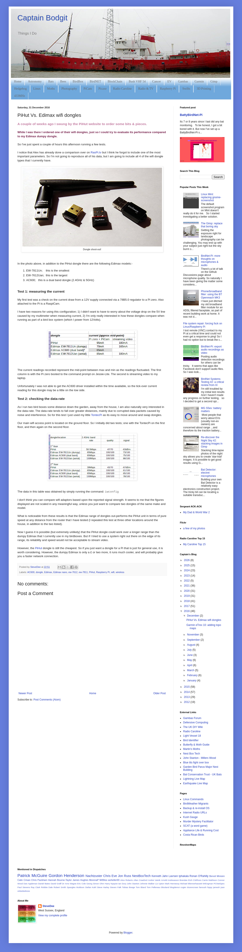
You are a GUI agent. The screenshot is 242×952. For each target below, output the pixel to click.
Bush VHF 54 (137, 81)
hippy (209, 887)
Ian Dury (122, 883)
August (191, 644)
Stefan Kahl (90, 887)
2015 (187, 686)
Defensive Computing (195, 722)
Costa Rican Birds (193, 834)
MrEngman (208, 883)
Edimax (48, 572)
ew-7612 (72, 572)
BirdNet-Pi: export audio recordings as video (212, 349)
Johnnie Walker (147, 883)
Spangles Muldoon (75, 887)
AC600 (30, 572)
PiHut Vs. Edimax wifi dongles (203, 620)
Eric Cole (81, 883)
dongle (39, 572)
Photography (69, 88)
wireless (120, 572)
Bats (51, 81)
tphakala (184, 876)
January (192, 680)
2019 (187, 595)
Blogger (127, 932)
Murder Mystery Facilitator (198, 821)
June (190, 655)
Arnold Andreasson (170, 880)
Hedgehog (20, 88)
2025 (187, 565)
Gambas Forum (192, 718)
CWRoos (197, 880)
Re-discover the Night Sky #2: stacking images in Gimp (212, 442)
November (193, 634)
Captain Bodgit (42, 17)
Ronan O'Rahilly (198, 876)
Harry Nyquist (111, 883)
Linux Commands (193, 799)
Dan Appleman (30, 883)
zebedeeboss (23, 891)
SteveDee (48, 906)
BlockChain (115, 81)
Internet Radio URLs (195, 812)
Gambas (183, 81)
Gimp (213, 81)
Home (17, 81)
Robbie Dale (47, 887)
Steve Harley (103, 887)
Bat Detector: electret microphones (208, 473)
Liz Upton (159, 883)
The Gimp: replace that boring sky (212, 225)
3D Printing (204, 88)
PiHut (38, 548)
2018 (187, 601)
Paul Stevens (23, 887)
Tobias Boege (128, 887)
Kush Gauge (190, 817)
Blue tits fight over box (196, 762)
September (194, 639)
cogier (183, 887)
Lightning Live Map (194, 778)
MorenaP (94, 880)
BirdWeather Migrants (195, 803)
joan (223, 887)
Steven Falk (115, 887)
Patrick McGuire (32, 875)
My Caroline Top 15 (194, 544)
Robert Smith (60, 887)
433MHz (19, 95)
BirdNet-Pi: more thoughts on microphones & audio (210, 260)
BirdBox (78, 81)
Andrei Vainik (154, 880)
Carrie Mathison (209, 880)
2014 (187, 692)
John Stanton (133, 883)
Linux (37, 88)
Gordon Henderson (66, 875)
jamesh (216, 887)
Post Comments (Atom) (47, 699)
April (190, 665)
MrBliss (103, 880)
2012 (187, 702)
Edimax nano (60, 572)
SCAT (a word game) (195, 825)
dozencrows (192, 887)
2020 (187, 590)
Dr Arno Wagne (69, 883)
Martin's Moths (191, 749)
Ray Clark (35, 887)
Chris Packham (39, 880)
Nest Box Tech (191, 753)
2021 (187, 585)
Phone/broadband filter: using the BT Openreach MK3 (211, 294)
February (192, 675)
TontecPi (96, 415)
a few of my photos (194, 528)
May (190, 660)
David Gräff (56, 883)
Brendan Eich (186, 880)
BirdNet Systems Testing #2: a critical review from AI (212, 382)
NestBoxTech (141, 876)
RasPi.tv (96, 152)
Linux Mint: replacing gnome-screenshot (211, 197)
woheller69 (113, 880)
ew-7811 (83, 572)
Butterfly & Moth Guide (196, 744)
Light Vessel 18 (192, 735)
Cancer (156, 81)
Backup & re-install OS (196, 808)
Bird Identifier (191, 740)
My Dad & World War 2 (196, 512)
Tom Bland (141, 887)
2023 (187, 575)
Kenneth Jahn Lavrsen (165, 876)
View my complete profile (52, 915)
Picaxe (102, 88)
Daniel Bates (44, 883)
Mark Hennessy (172, 883)
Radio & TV (145, 88)
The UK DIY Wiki (193, 727)
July (190, 649)
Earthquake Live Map (195, 783)
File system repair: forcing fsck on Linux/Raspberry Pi (202, 325)
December (193, 615)
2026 (187, 560)
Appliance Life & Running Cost (201, 830)
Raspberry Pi (168, 88)
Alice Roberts (126, 880)
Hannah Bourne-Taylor (60, 880)
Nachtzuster (93, 876)
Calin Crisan (23, 880)
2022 (187, 580)
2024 (187, 570)
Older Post (159, 693)
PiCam (88, 88)
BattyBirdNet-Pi (191, 115)
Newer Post (25, 693)
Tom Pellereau (153, 887)
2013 (187, 697)
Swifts (186, 88)
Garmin (199, 81)
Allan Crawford (140, 880)
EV (169, 81)
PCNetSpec (219, 883)
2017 (187, 606)
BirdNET (95, 81)
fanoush (202, 887)
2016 (187, 611)
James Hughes (81, 880)
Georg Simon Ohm (95, 883)
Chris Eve (110, 876)
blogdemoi (175, 887)
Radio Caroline (122, 88)
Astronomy (35, 81)
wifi (112, 572)
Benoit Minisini (217, 876)
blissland (165, 887)
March (191, 670)
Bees (63, 81)
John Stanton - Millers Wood (199, 757)
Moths (51, 88)
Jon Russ (124, 876)
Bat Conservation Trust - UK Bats (202, 774)
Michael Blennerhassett (191, 883)
